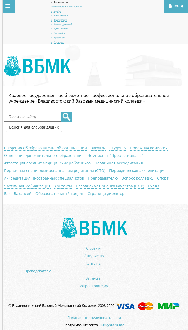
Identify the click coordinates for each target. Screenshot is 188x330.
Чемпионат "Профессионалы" (115, 155)
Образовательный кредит (59, 193)
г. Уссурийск (58, 33)
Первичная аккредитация (119, 163)
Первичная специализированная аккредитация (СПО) (54, 170)
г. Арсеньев (58, 37)
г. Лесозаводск (59, 15)
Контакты (63, 185)
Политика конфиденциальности (94, 317)
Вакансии (93, 278)
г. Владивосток (59, 2)
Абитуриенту (93, 256)
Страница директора (107, 193)
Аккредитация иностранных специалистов (44, 178)
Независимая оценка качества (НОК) (110, 185)
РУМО (153, 185)
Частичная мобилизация (27, 185)
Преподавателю (103, 178)
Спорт (163, 178)
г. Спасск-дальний (61, 24)
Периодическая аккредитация (137, 170)
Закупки (98, 147)
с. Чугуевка (57, 42)
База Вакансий (18, 193)
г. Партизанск (59, 19)
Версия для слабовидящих (34, 127)
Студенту (117, 147)
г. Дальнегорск (60, 28)
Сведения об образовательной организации (45, 147)
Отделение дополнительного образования (44, 155)
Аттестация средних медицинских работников (47, 163)
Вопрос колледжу (137, 178)
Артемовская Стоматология (67, 6)
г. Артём (56, 10)
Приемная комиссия (149, 147)
